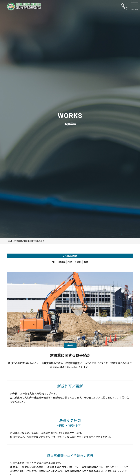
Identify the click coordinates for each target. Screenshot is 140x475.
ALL (54, 262)
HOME (9, 241)
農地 (85, 262)
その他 (77, 262)
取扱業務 (18, 241)
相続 (70, 262)
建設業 (62, 262)
